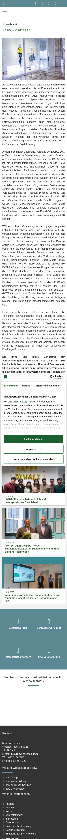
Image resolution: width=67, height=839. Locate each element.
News (7, 29)
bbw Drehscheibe (13, 788)
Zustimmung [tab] (11, 385)
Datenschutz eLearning (16, 826)
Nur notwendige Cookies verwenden (33, 459)
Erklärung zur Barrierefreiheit (19, 833)
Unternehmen (21, 29)
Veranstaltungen (12, 815)
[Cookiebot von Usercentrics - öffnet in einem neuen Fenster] (49, 377)
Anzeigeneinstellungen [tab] (47, 385)
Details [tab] (26, 385)
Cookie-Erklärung (13, 830)
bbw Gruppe (10, 777)
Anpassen (33, 449)
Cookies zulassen (33, 439)
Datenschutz (10, 822)
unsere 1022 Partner (25, 401)
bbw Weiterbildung (14, 781)
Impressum (10, 818)
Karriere (8, 803)
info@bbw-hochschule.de (25, 754)
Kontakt (8, 807)
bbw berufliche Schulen (16, 785)
